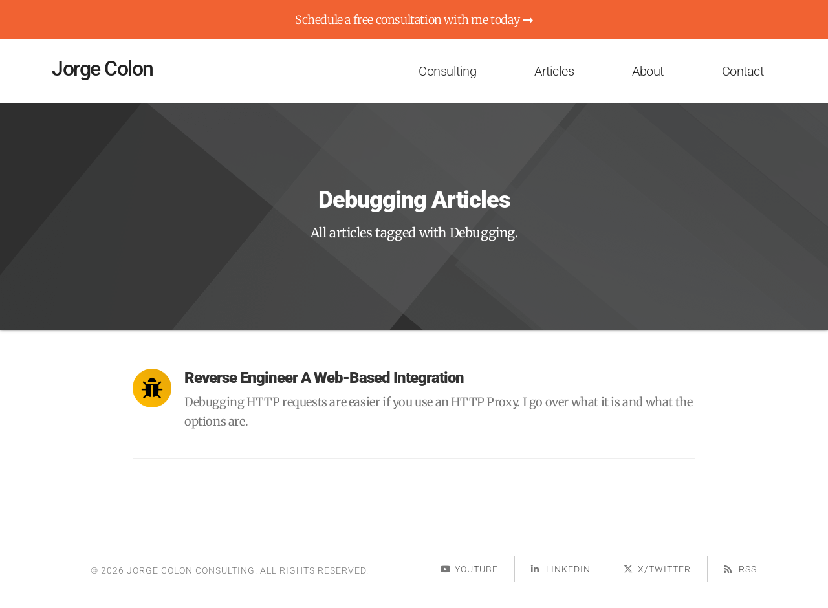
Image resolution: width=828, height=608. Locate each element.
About (648, 71)
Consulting (447, 71)
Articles (554, 71)
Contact (743, 71)
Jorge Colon (102, 68)
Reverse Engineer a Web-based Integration (324, 378)
